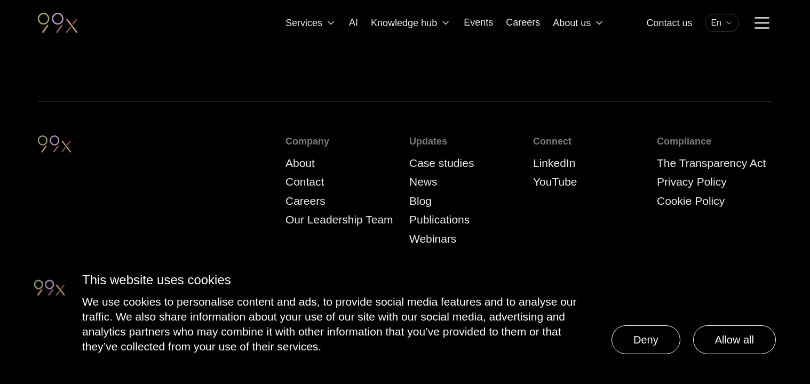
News (423, 181)
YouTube (555, 181)
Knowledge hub (411, 23)
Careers (523, 22)
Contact (304, 181)
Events (478, 22)
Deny (645, 340)
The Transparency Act (711, 163)
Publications (439, 219)
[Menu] (762, 23)
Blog (420, 201)
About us (579, 23)
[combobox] (721, 22)
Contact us (669, 23)
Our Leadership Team (339, 219)
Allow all (734, 340)
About (300, 163)
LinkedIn (554, 163)
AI (353, 22)
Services (310, 23)
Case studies (441, 163)
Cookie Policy (691, 201)
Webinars (432, 239)
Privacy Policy (692, 181)
